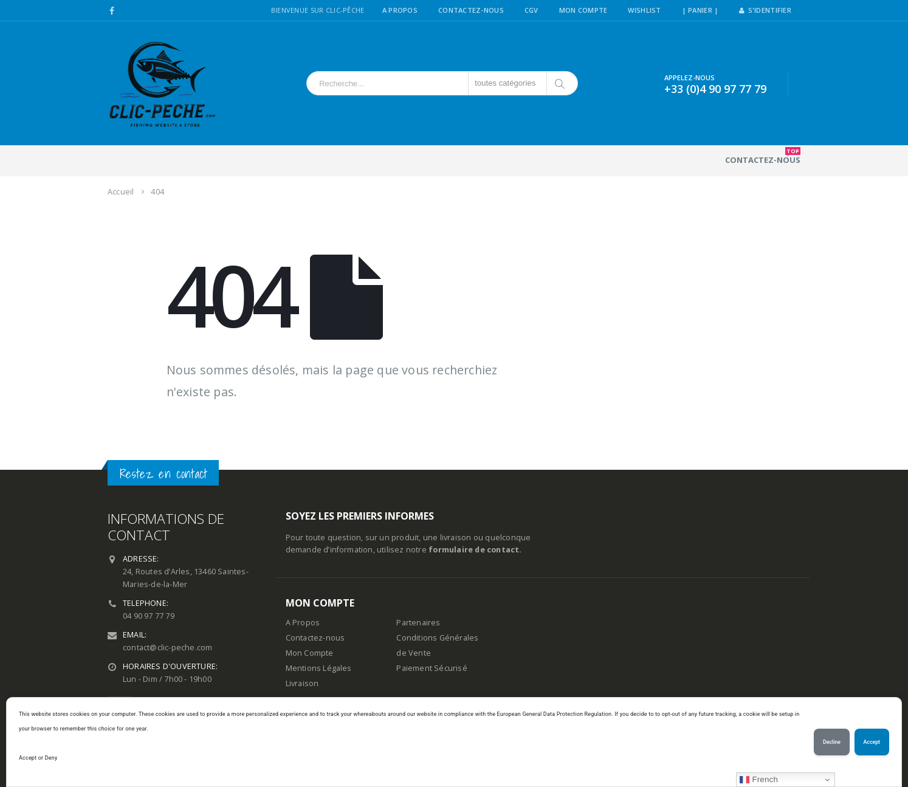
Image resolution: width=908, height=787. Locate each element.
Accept (872, 742)
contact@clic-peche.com (167, 647)
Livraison (302, 683)
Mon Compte (583, 10)
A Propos (400, 10)
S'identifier (765, 10)
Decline (832, 742)
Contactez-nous (762, 156)
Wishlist (644, 10)
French (759, 780)
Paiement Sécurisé (431, 668)
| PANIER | (700, 10)
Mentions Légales (319, 668)
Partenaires (418, 622)
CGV (531, 10)
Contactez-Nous (471, 10)
